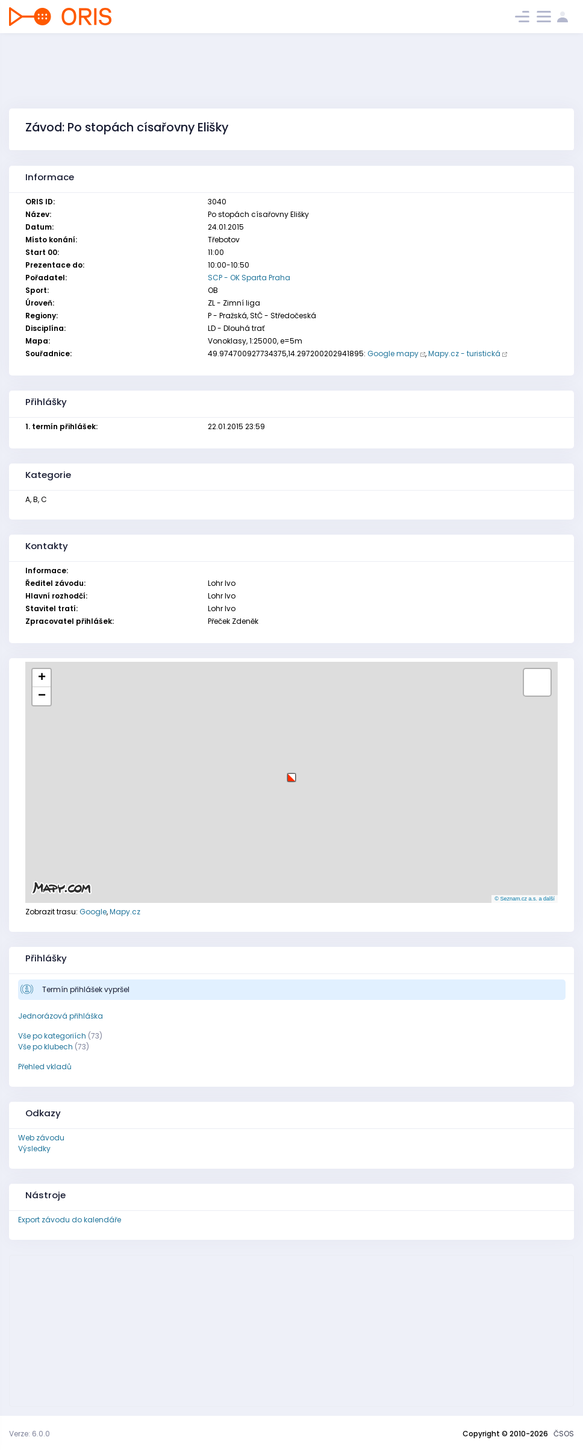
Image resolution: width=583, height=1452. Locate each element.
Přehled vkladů (45, 1066)
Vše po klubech (45, 1047)
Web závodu (41, 1138)
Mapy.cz (125, 912)
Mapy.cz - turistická (464, 353)
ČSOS (563, 1433)
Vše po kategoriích (52, 1036)
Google (93, 912)
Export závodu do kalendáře (69, 1220)
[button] (291, 773)
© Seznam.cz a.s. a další (524, 899)
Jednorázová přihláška (60, 1016)
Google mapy (393, 353)
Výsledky (34, 1148)
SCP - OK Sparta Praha (249, 277)
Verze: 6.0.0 (29, 1433)
